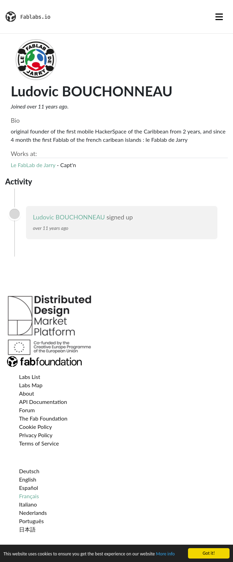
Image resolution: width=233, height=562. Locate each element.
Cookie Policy (35, 426)
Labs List (29, 376)
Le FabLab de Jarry (33, 165)
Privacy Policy (36, 435)
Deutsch (29, 471)
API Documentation (43, 401)
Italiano (28, 504)
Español (28, 487)
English (27, 479)
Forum (27, 410)
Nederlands (33, 512)
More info (165, 554)
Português (31, 521)
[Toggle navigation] (219, 16)
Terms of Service (39, 443)
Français (29, 496)
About (26, 393)
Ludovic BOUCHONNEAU (69, 217)
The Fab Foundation (43, 418)
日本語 (27, 529)
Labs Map (31, 385)
